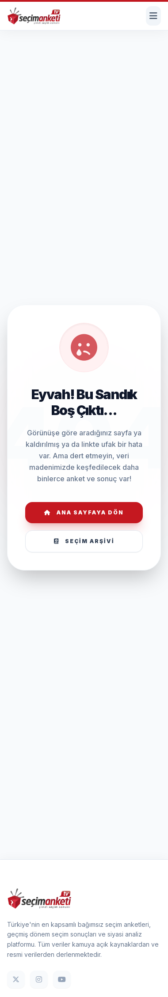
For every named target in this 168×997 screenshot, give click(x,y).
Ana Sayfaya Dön (84, 512)
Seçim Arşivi (84, 541)
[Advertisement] (83, 60)
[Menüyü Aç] (153, 16)
